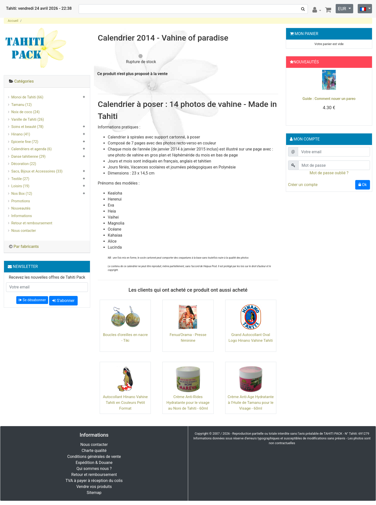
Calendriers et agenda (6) (31, 149)
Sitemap (94, 492)
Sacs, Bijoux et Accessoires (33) (37, 171)
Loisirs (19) (20, 186)
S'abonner (63, 300)
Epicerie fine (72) (24, 142)
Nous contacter (23, 231)
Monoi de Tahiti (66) (27, 97)
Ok (362, 184)
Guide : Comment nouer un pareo (328, 99)
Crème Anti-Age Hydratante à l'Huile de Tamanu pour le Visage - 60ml (251, 403)
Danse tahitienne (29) (28, 156)
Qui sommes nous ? (93, 468)
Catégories (24, 81)
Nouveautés (20, 208)
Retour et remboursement (31, 223)
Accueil (13, 21)
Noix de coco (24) (25, 112)
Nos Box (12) (21, 194)
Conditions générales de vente (94, 456)
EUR (342, 8)
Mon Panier (306, 33)
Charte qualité (94, 450)
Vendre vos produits (94, 486)
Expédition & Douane (94, 462)
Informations (21, 216)
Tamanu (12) (21, 105)
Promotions (20, 201)
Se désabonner (32, 300)
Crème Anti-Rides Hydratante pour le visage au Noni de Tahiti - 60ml (188, 403)
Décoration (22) (23, 164)
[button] (294, 95)
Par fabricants (26, 246)
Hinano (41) (20, 134)
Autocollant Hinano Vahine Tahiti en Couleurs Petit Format (125, 403)
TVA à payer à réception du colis (94, 480)
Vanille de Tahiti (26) (27, 119)
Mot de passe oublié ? (329, 173)
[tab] (47, 81)
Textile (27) (20, 179)
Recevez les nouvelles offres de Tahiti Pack (47, 277)
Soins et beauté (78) (27, 127)
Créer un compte (303, 184)
